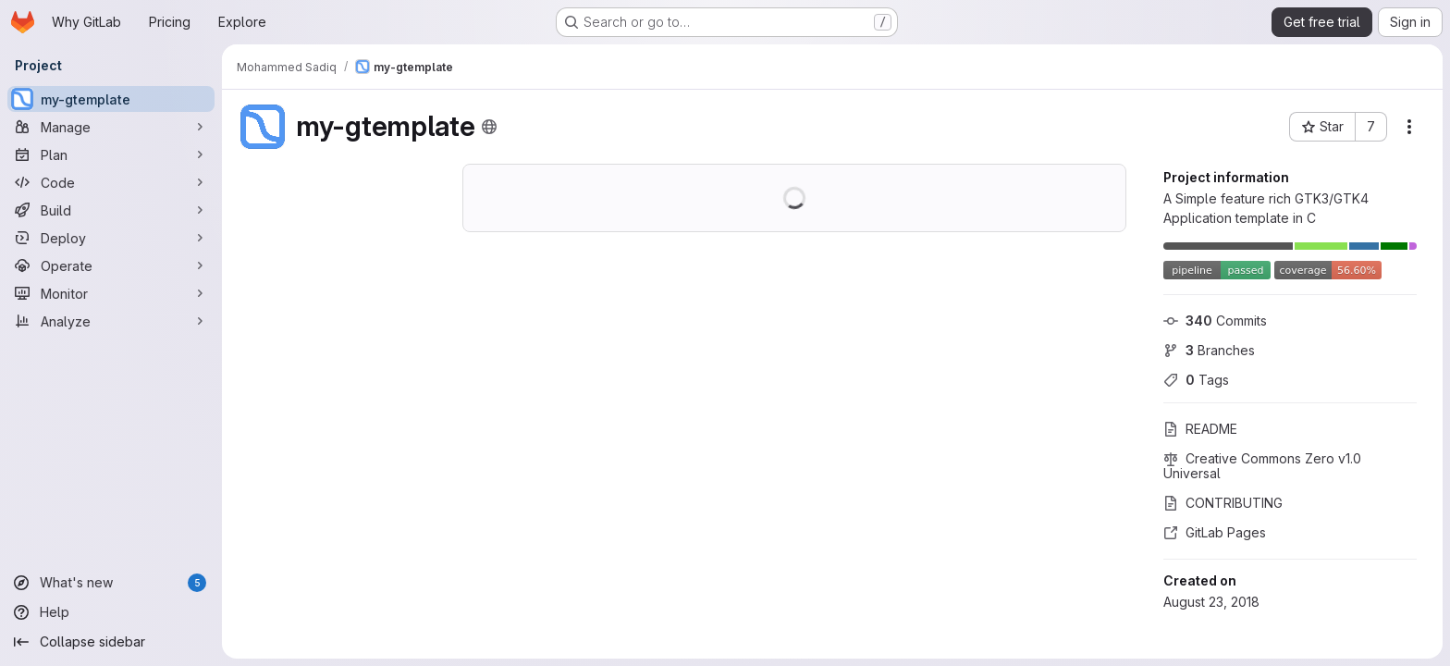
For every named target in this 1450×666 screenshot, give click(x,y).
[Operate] (111, 265)
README (1200, 429)
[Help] (111, 612)
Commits (1215, 320)
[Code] (111, 182)
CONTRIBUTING (1223, 503)
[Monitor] (111, 293)
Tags (1196, 380)
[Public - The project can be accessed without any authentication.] (489, 126)
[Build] (111, 210)
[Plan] (111, 154)
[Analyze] (111, 321)
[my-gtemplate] (111, 99)
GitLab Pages (1214, 532)
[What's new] (111, 583)
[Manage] (111, 127)
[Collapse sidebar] (111, 642)
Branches (1209, 350)
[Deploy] (111, 238)
